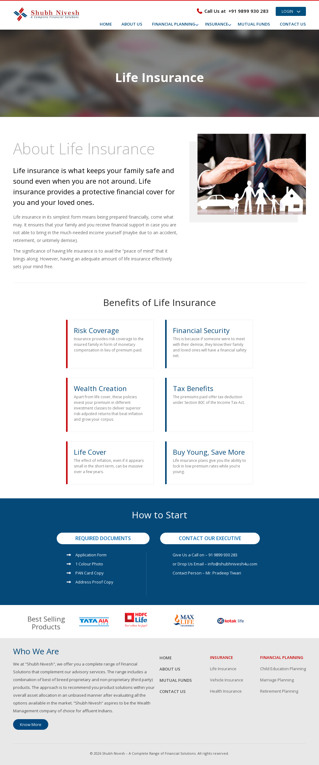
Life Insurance (223, 668)
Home (106, 24)
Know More (30, 724)
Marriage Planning (277, 680)
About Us (131, 24)
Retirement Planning (279, 692)
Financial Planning (173, 24)
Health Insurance (226, 692)
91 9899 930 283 (222, 555)
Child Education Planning (283, 668)
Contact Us (293, 24)
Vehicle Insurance (227, 680)
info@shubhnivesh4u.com (232, 564)
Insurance (216, 24)
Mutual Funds (254, 24)
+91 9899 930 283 (248, 11)
